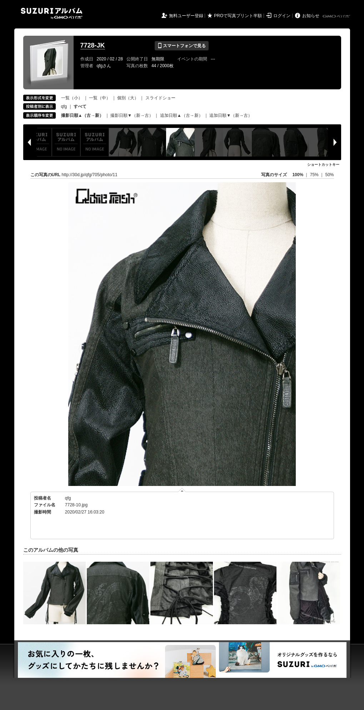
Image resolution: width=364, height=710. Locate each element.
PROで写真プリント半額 (238, 15)
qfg (64, 106)
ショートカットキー (323, 165)
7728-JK (92, 45)
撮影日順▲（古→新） (82, 115)
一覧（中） (99, 97)
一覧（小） (72, 97)
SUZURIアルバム (51, 13)
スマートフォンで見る (182, 45)
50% (329, 174)
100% (297, 174)
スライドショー (160, 97)
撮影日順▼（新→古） (131, 115)
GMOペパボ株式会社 (337, 16)
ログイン (281, 15)
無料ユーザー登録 (186, 15)
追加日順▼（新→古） (230, 115)
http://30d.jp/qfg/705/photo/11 (90, 174)
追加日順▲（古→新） (181, 115)
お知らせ (310, 15)
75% (315, 174)
